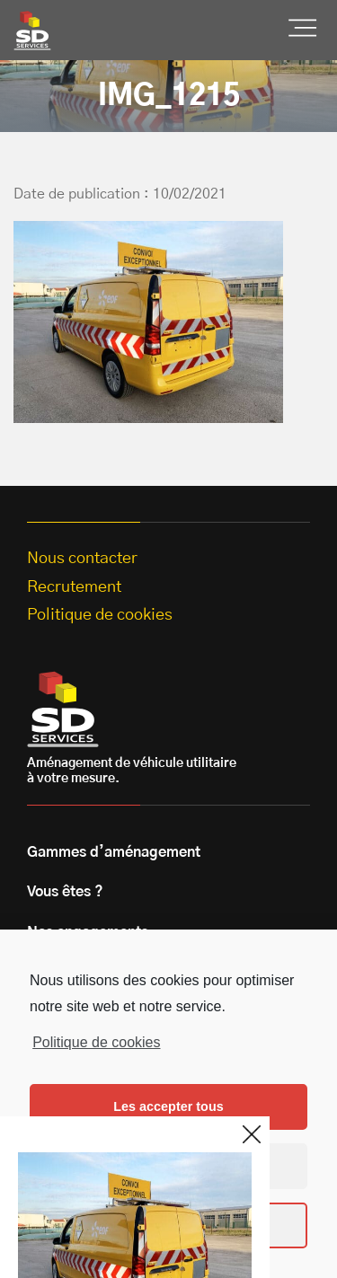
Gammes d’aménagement (113, 852)
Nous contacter (82, 559)
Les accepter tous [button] (168, 1106)
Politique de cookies (96, 1042)
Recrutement (74, 587)
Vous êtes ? (65, 892)
